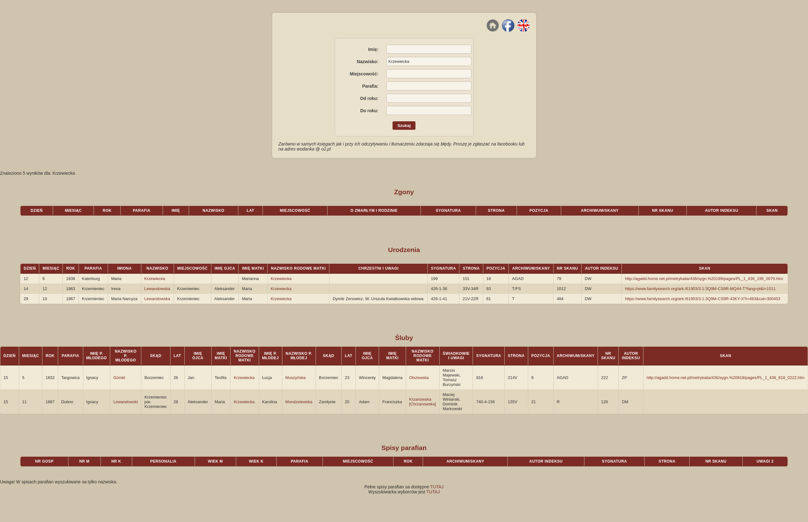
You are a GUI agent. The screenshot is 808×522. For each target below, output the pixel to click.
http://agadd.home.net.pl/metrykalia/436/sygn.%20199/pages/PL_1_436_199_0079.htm (704, 278)
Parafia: (370, 86)
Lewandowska (157, 288)
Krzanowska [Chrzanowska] (422, 401)
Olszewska (419, 377)
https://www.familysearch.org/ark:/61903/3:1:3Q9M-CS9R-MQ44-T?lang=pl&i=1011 (700, 288)
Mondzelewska (298, 401)
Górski (119, 377)
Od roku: (369, 98)
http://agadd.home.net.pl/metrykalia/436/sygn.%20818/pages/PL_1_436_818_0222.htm (726, 377)
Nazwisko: (367, 61)
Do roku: (369, 110)
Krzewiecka (154, 278)
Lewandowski (125, 401)
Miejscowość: (364, 73)
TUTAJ (437, 486)
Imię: (373, 49)
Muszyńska (295, 377)
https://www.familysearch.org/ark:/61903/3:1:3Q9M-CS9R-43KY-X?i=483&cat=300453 (702, 298)
